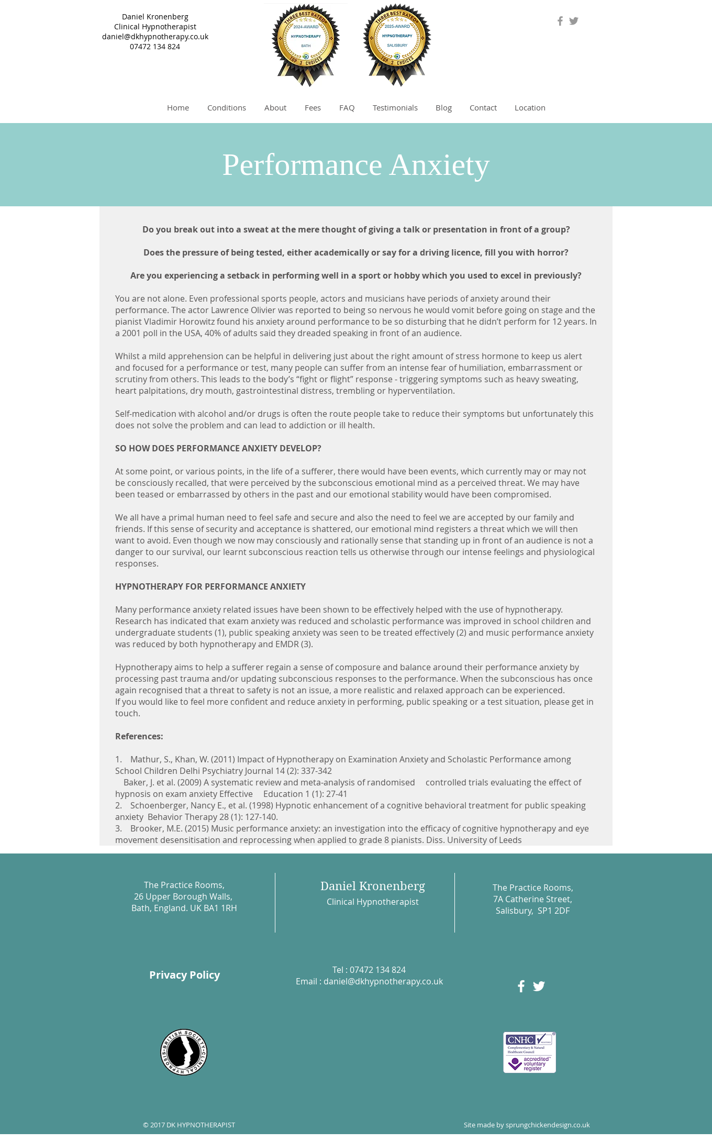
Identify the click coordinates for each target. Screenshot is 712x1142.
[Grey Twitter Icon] (574, 21)
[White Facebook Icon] (521, 986)
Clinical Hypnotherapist (155, 26)
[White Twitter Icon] (539, 986)
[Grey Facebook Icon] (560, 21)
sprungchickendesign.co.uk (548, 1124)
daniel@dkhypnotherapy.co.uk (155, 36)
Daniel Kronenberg (155, 16)
